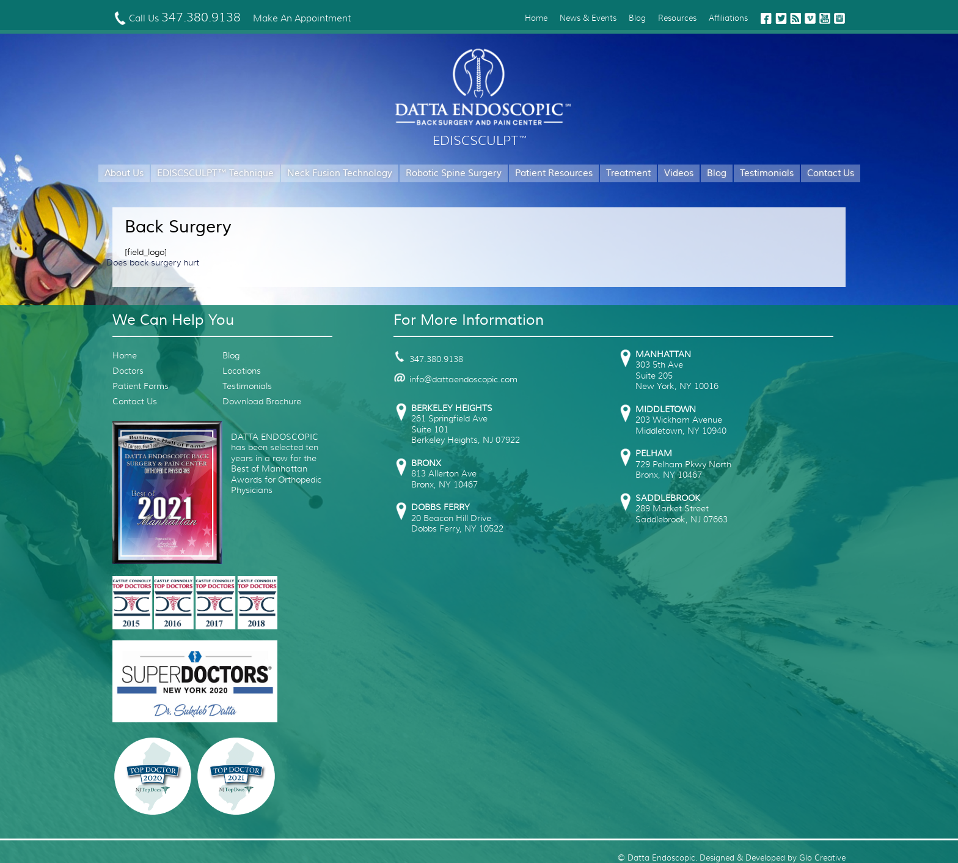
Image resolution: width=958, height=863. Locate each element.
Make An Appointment (302, 18)
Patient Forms (140, 385)
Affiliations (728, 18)
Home (536, 18)
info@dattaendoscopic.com (455, 379)
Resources (677, 18)
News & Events (588, 18)
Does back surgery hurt (152, 262)
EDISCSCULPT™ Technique (215, 173)
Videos (678, 173)
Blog (637, 18)
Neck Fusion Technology (339, 173)
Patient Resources (554, 173)
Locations (241, 370)
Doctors (128, 370)
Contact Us (830, 173)
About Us (124, 173)
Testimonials (767, 173)
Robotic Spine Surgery (454, 173)
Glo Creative (822, 858)
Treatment (628, 173)
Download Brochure (261, 401)
